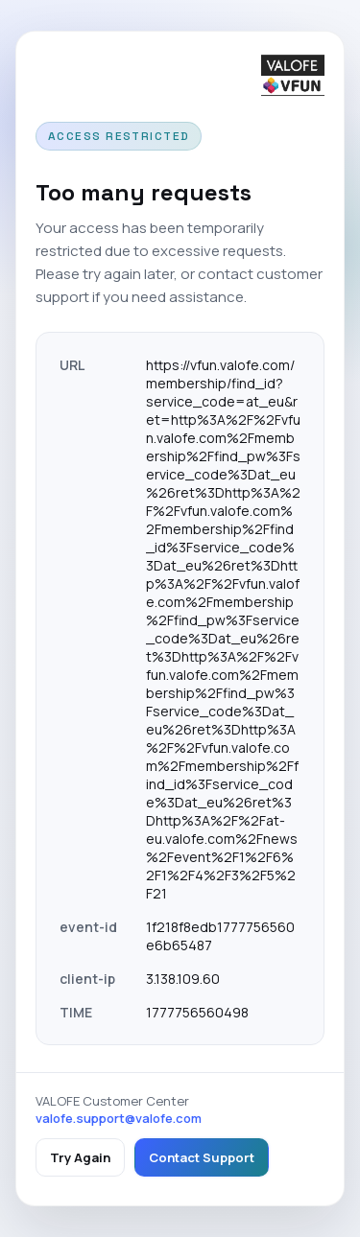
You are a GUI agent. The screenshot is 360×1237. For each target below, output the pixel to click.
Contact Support (201, 1157)
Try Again (80, 1157)
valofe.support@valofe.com (119, 1118)
